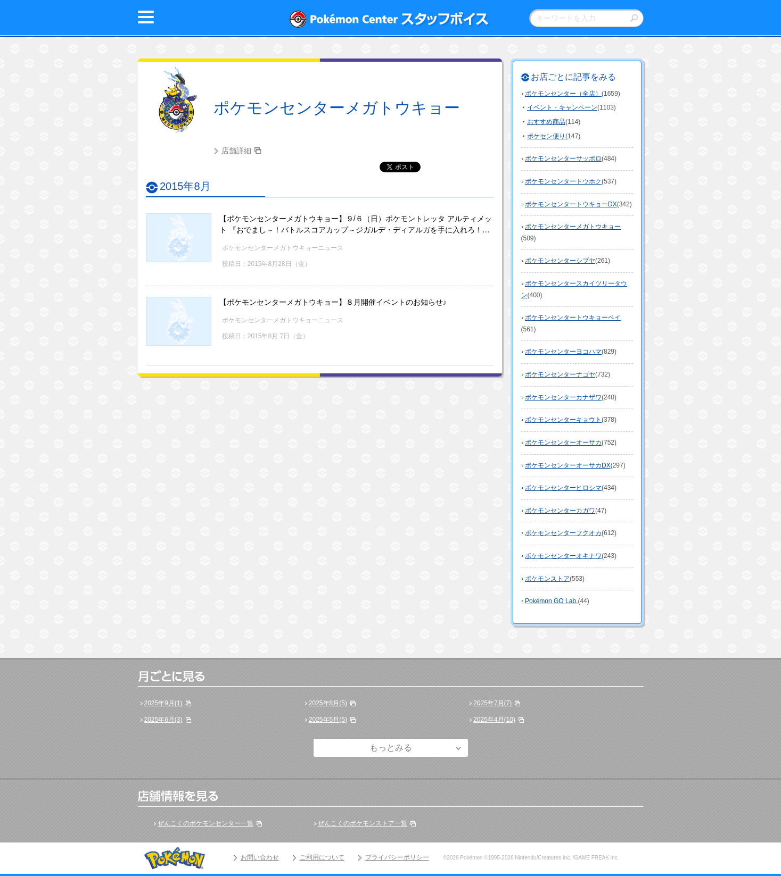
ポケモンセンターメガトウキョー (336, 107)
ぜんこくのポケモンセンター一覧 (205, 823)
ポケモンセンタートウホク (563, 181)
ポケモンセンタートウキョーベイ (573, 317)
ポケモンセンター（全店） (563, 93)
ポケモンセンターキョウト (563, 419)
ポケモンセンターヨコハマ (563, 351)
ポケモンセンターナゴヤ (560, 374)
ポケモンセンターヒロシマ (563, 487)
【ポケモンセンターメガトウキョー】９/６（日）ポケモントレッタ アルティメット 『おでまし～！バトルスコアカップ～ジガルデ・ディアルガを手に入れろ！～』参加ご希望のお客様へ (355, 229)
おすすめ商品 (546, 122)
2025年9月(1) (163, 703)
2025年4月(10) (494, 719)
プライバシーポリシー (397, 857)
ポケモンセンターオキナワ (563, 556)
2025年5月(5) (328, 719)
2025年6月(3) (163, 719)
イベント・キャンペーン (562, 107)
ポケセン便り (546, 136)
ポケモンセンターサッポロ (563, 158)
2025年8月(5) (328, 703)
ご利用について (322, 857)
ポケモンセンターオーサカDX (568, 465)
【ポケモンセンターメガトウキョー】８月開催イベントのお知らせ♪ (333, 302)
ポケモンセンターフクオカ (563, 533)
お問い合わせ (260, 857)
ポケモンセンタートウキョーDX (571, 204)
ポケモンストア (547, 578)
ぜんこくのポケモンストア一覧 (362, 823)
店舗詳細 (236, 150)
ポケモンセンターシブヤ (560, 260)
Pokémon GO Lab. (551, 601)
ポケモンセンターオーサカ (563, 442)
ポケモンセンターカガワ (560, 510)
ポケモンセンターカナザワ (563, 397)
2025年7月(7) (492, 703)
